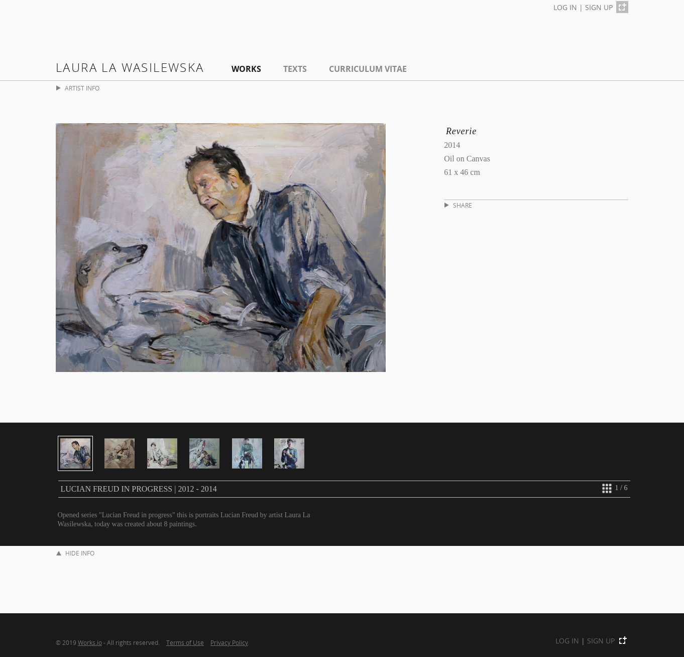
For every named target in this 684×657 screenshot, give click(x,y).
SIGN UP (599, 7)
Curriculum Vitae (368, 68)
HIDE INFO (75, 553)
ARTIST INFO (77, 88)
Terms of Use (185, 642)
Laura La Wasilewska (130, 67)
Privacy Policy (229, 642)
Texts (295, 68)
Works (246, 68)
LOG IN (565, 7)
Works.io (90, 642)
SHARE (458, 205)
